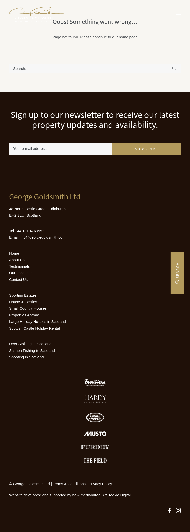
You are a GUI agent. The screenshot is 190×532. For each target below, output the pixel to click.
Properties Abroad (24, 315)
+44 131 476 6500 (30, 231)
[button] (178, 14)
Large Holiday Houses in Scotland (37, 321)
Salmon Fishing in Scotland (32, 350)
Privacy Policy (100, 484)
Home (14, 253)
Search (177, 273)
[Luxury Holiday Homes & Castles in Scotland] (36, 14)
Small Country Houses (28, 308)
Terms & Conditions (69, 484)
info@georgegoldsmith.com (43, 237)
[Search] (95, 68)
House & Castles (23, 302)
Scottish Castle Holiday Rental (34, 328)
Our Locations (20, 273)
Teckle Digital (119, 495)
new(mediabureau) (88, 495)
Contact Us (18, 279)
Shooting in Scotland (26, 357)
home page (128, 37)
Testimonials (19, 266)
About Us (17, 260)
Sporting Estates (23, 295)
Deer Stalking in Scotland (30, 344)
